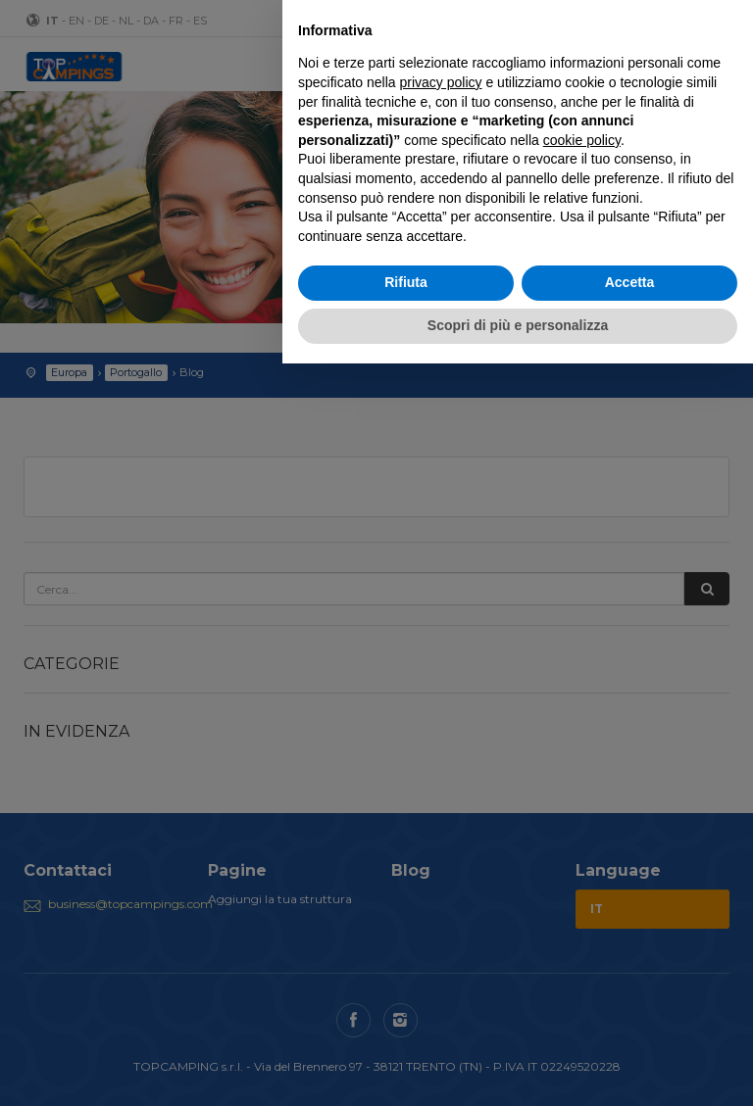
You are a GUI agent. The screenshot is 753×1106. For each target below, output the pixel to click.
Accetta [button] (630, 282)
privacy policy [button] (441, 82)
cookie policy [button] (582, 140)
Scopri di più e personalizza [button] (517, 325)
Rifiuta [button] (405, 282)
